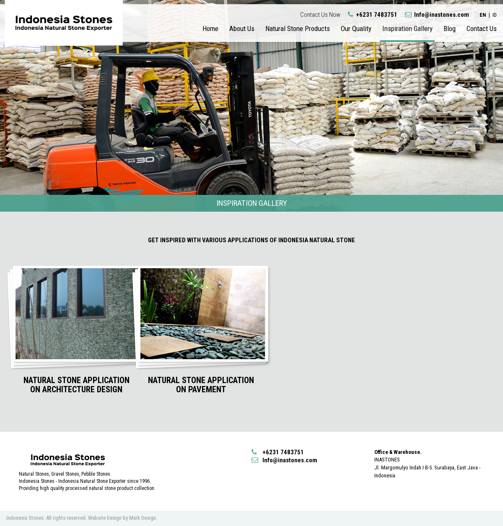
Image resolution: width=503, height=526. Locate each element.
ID (495, 15)
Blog (449, 28)
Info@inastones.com (437, 14)
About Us (241, 28)
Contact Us (482, 28)
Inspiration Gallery (407, 28)
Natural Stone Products (297, 28)
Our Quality (356, 28)
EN (483, 15)
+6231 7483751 (373, 14)
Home (210, 28)
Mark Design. (143, 518)
